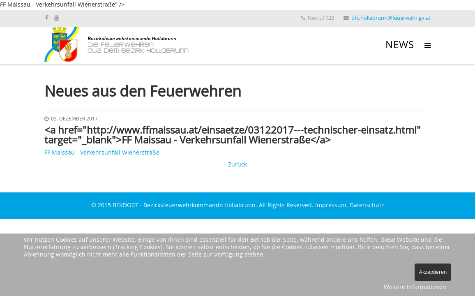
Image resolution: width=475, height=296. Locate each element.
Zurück (237, 165)
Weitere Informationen (415, 287)
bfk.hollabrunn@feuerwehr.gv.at (391, 18)
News (399, 45)
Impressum (330, 205)
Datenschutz (367, 205)
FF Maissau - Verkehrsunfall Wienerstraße (101, 153)
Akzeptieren (433, 272)
